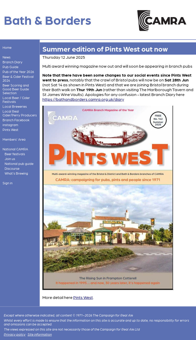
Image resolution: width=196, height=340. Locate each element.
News (6, 57)
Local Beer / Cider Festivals (16, 99)
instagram (10, 125)
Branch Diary (12, 62)
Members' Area (14, 139)
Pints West (10, 129)
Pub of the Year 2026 (18, 72)
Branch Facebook (16, 120)
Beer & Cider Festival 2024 (18, 78)
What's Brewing (16, 173)
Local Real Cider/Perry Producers (20, 113)
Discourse (12, 168)
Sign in (8, 183)
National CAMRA (15, 149)
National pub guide (19, 163)
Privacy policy (15, 334)
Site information (40, 334)
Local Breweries (15, 106)
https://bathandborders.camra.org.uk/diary (83, 99)
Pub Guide (10, 67)
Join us (10, 159)
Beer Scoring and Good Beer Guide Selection (16, 89)
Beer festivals (15, 154)
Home (7, 47)
